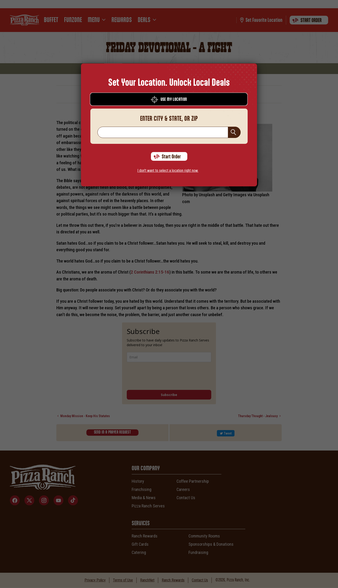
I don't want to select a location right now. (167, 170)
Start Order (167, 156)
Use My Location (169, 99)
